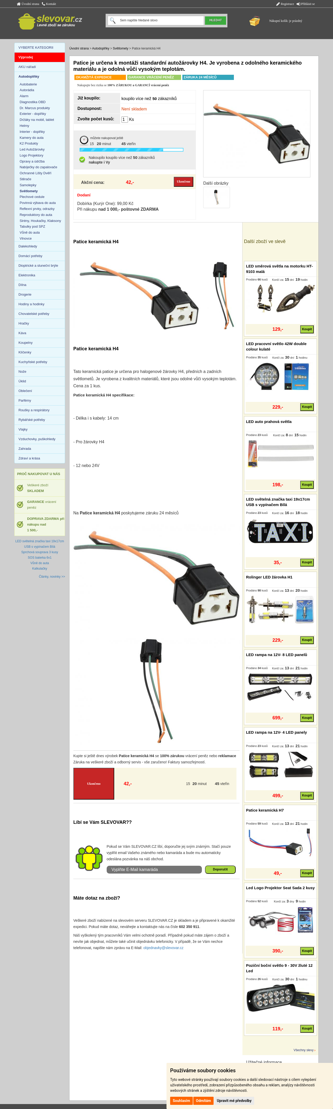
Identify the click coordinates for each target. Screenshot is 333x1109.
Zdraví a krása (29, 458)
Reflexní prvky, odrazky (37, 209)
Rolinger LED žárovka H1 (269, 577)
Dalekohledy (27, 246)
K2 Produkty (29, 143)
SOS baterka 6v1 (40, 557)
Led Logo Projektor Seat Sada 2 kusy (280, 888)
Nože (22, 371)
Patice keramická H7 (265, 810)
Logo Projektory (31, 155)
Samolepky (28, 185)
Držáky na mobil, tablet (37, 120)
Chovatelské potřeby (33, 314)
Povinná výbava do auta (38, 203)
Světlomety (120, 48)
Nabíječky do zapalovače (38, 167)
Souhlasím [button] (181, 1101)
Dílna (22, 285)
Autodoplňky (100, 48)
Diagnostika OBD (33, 102)
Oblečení (25, 391)
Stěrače (25, 179)
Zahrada (24, 449)
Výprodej (25, 57)
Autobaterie (28, 84)
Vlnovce (26, 238)
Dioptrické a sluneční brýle (38, 265)
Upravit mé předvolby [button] (234, 1101)
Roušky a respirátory (33, 410)
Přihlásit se (306, 4)
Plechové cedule (32, 197)
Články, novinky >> (52, 576)
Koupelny (25, 343)
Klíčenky (24, 352)
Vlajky (23, 429)
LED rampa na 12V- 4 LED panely (276, 732)
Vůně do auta (30, 232)
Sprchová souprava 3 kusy (39, 552)
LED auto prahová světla (269, 421)
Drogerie (24, 294)
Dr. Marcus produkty (35, 108)
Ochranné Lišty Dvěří (36, 173)
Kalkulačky (39, 568)
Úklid (22, 381)
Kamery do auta (32, 138)
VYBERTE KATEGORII (35, 47)
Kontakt (49, 4)
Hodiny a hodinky (31, 304)
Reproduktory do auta (36, 215)
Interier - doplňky (32, 132)
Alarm (24, 96)
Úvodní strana (28, 4)
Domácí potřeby (30, 256)
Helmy (24, 126)
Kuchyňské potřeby (32, 362)
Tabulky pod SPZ (32, 226)
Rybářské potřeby (31, 420)
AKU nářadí (27, 67)
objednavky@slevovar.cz (163, 948)
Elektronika (26, 275)
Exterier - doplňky (33, 114)
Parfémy (24, 400)
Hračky (23, 323)
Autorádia (27, 90)
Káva (22, 333)
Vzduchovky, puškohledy (36, 439)
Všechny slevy (304, 1050)
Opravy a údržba (32, 161)
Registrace (285, 4)
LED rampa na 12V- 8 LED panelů (276, 654)
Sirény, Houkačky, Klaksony (40, 221)
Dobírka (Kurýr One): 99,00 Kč (105, 203)
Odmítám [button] (203, 1101)
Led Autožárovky (32, 149)
